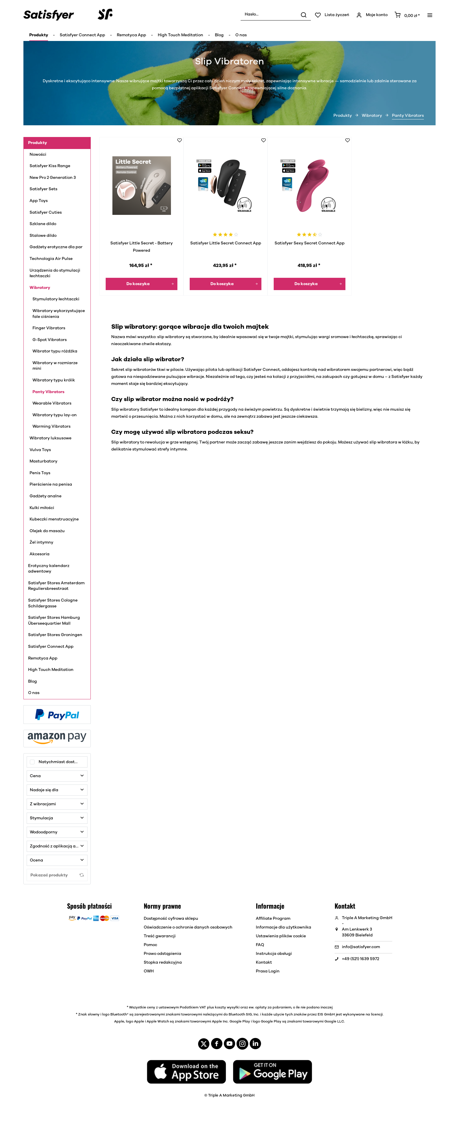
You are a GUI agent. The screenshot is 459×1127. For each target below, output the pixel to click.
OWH (149, 971)
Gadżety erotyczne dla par (56, 247)
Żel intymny (42, 542)
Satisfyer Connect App (50, 647)
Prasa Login (268, 971)
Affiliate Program (273, 919)
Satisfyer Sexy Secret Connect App (310, 243)
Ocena (36, 860)
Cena (35, 776)
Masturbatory (43, 461)
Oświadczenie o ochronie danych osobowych (188, 927)
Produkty (37, 143)
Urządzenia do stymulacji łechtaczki (55, 273)
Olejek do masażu (47, 531)
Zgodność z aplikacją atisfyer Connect (58, 846)
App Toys (39, 201)
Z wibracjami (43, 804)
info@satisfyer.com (361, 947)
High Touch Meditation (50, 670)
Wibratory (40, 288)
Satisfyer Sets (43, 189)
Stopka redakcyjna (163, 962)
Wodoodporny (43, 832)
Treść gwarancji (160, 936)
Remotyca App (42, 658)
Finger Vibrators (48, 328)
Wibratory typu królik (53, 380)
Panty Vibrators (48, 392)
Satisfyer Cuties (46, 212)
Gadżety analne (45, 496)
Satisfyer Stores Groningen (55, 635)
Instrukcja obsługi (274, 954)
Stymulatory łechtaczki (55, 299)
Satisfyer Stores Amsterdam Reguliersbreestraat (56, 586)
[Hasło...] (276, 14)
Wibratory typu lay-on (54, 415)
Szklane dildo (43, 224)
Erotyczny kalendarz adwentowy (48, 569)
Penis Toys (40, 473)
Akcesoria (39, 554)
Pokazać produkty (57, 875)
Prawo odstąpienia (162, 954)
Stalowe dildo (43, 236)
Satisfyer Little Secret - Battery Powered (141, 247)
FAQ (260, 945)
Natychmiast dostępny (62, 762)
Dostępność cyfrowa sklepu (171, 919)
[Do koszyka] (141, 284)
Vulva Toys (40, 450)
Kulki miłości (42, 508)
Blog (32, 681)
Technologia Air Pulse (51, 259)
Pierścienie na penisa (52, 484)
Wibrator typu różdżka (54, 351)
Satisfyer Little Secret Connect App (225, 243)
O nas (34, 693)
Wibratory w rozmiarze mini (55, 366)
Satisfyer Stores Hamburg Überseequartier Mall (54, 621)
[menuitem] (276, 14)
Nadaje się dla (44, 790)
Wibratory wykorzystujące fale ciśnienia (58, 314)
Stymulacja (41, 818)
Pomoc (150, 945)
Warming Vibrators (51, 426)
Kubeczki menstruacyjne (55, 519)
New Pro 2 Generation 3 (53, 178)
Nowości (38, 155)
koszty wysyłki (227, 1007)
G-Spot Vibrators (49, 340)
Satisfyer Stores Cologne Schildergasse (53, 603)
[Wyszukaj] (303, 14)
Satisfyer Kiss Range (50, 166)
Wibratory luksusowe (51, 438)
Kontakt (264, 962)
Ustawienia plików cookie (281, 936)
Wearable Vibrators (51, 403)
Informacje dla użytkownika (283, 927)
